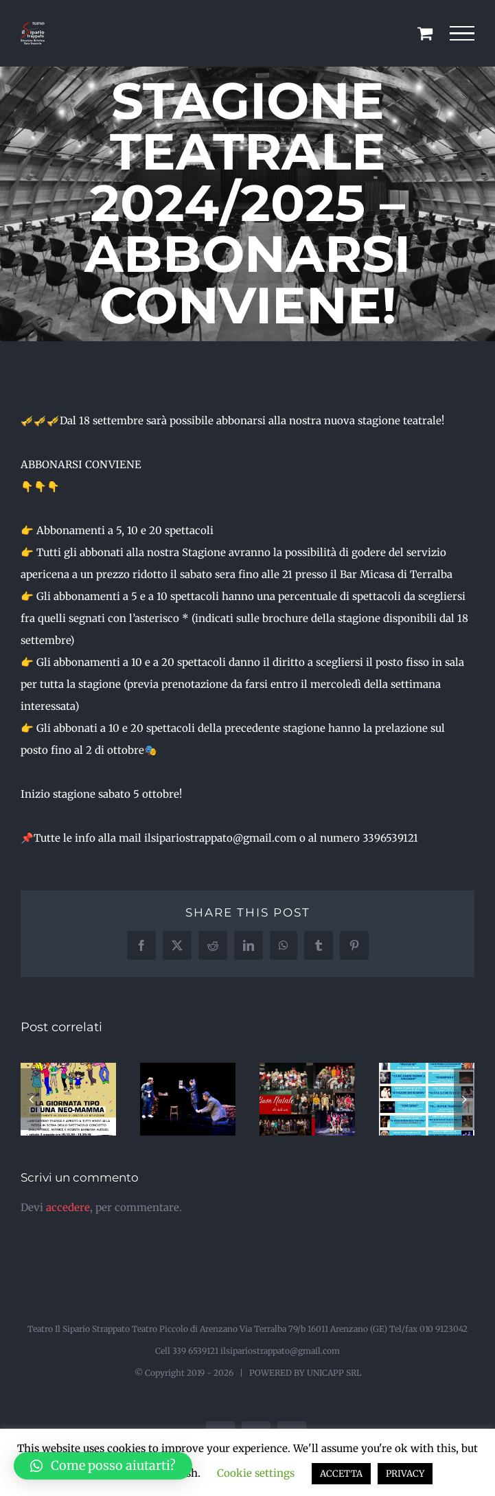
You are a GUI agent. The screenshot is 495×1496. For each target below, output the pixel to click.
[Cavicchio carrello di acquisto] (425, 33)
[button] (31, 1099)
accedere (68, 1207)
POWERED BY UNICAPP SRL (305, 1373)
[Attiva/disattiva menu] (462, 33)
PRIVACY (405, 1474)
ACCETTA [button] (341, 1474)
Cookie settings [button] (256, 1473)
